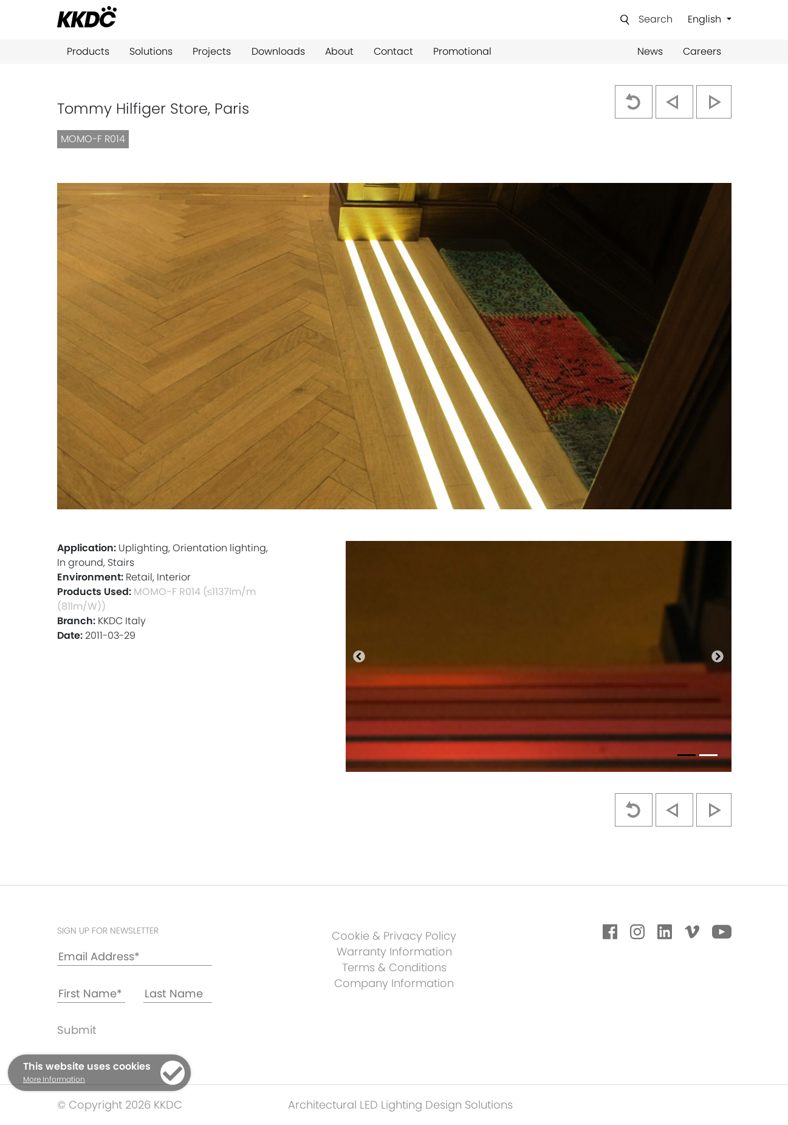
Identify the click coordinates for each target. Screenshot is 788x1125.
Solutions (151, 51)
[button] (359, 656)
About (339, 51)
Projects (212, 51)
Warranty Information (394, 951)
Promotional (462, 51)
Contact (393, 51)
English (706, 19)
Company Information (394, 983)
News (650, 51)
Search (656, 19)
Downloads (278, 51)
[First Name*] (91, 994)
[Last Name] (177, 994)
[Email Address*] (134, 957)
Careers (702, 51)
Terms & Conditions (394, 967)
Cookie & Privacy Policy (394, 935)
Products (88, 51)
